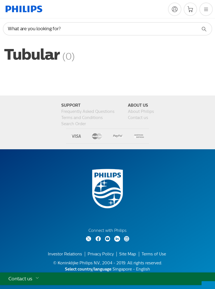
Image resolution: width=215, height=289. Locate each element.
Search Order (73, 124)
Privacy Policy (101, 254)
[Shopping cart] (190, 9)
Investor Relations (65, 254)
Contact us (138, 117)
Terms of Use (154, 254)
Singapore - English (107, 269)
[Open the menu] (206, 9)
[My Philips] (174, 9)
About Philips (141, 111)
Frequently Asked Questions (87, 111)
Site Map (127, 254)
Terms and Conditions (82, 117)
